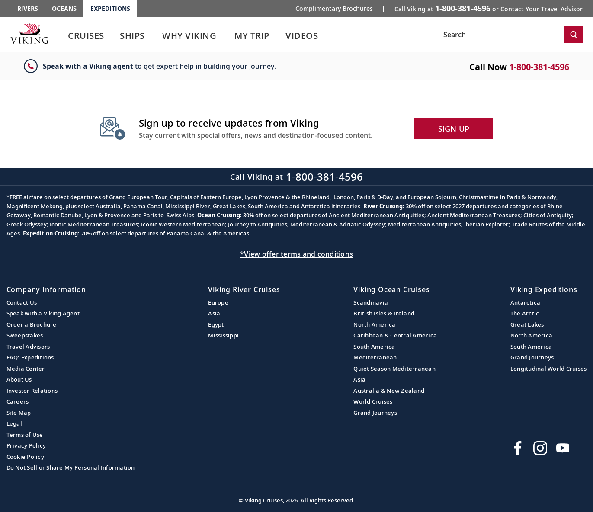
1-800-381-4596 (539, 67)
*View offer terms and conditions (296, 254)
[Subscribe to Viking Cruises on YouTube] (563, 448)
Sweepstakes (24, 335)
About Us (19, 379)
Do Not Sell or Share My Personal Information (70, 467)
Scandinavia (370, 302)
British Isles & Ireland (383, 313)
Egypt (216, 324)
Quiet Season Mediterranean (394, 368)
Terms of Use (24, 435)
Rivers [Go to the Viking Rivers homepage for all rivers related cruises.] (27, 8)
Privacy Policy (26, 445)
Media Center (25, 368)
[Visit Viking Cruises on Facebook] (518, 448)
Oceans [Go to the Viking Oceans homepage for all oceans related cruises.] (64, 8)
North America (374, 324)
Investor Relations (32, 390)
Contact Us (21, 302)
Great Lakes (527, 324)
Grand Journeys (375, 413)
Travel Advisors (28, 346)
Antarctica (525, 302)
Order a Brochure (31, 324)
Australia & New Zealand (388, 390)
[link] (86, 38)
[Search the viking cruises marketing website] (502, 34)
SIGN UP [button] (454, 129)
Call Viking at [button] (488, 8)
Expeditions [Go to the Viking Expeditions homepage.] (110, 8)
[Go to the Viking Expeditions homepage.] (29, 33)
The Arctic (524, 313)
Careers (17, 401)
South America (374, 346)
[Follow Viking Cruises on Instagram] (540, 448)
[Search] (573, 34)
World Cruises (372, 401)
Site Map (18, 413)
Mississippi (223, 335)
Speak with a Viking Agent (43, 313)
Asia (214, 313)
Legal (14, 423)
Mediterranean (375, 357)
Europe (218, 302)
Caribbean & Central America (395, 335)
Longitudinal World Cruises (548, 368)
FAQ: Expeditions (30, 357)
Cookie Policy (25, 457)
